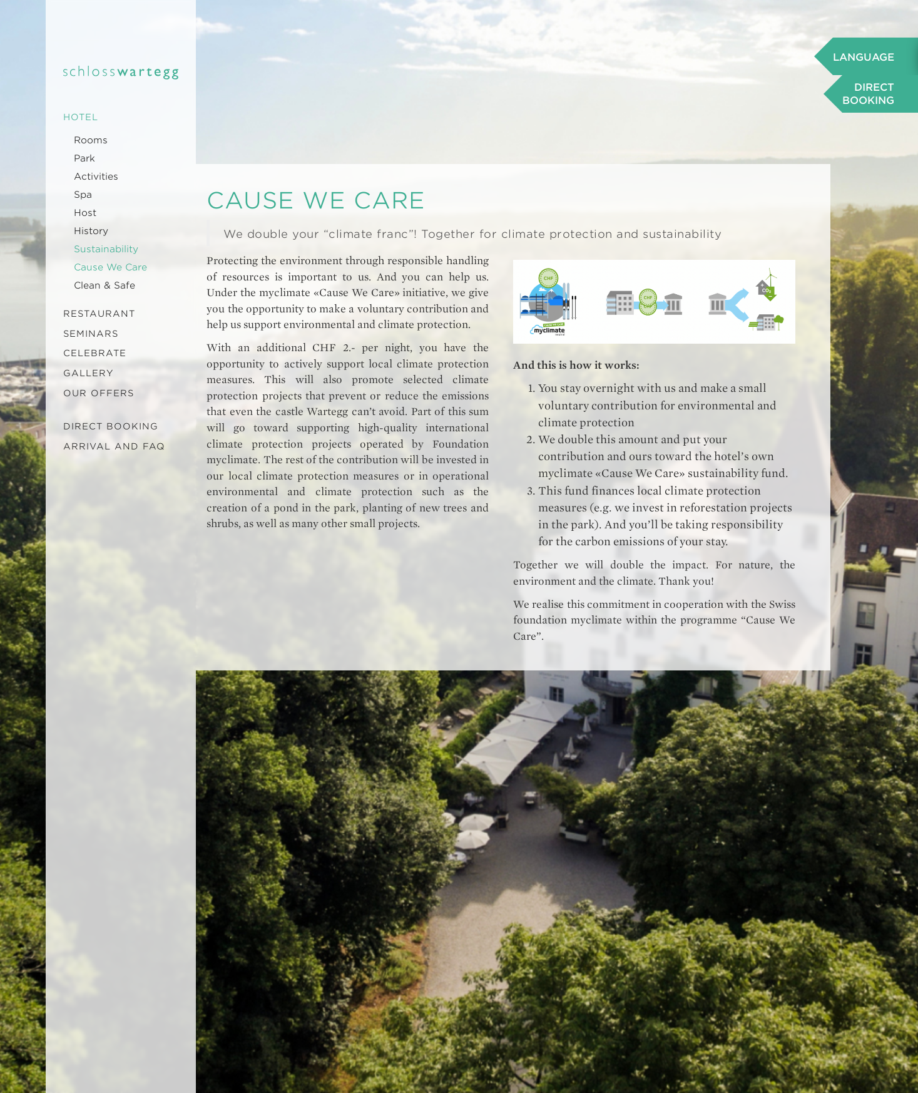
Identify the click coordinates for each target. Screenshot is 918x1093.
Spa (83, 194)
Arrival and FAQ (114, 446)
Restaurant (99, 314)
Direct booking (110, 426)
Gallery (88, 373)
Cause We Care (110, 267)
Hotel (80, 117)
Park (84, 158)
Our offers (98, 393)
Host (85, 212)
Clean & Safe (104, 285)
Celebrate (94, 353)
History (91, 231)
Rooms (91, 140)
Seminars (90, 334)
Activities (96, 176)
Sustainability (106, 249)
